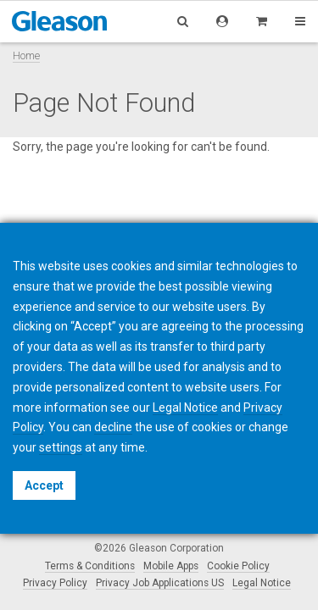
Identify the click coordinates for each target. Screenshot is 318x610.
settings (60, 447)
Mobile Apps (170, 566)
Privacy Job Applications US (160, 583)
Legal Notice (261, 583)
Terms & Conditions (90, 566)
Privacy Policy (55, 583)
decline (113, 427)
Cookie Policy (238, 566)
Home (26, 55)
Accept (44, 485)
